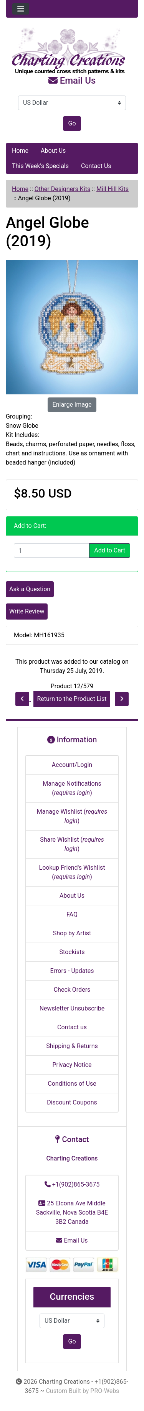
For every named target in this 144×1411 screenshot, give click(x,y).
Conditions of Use (72, 1083)
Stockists (72, 952)
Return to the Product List (71, 698)
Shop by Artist (72, 933)
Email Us (72, 80)
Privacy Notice (71, 1064)
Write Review (26, 611)
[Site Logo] (72, 51)
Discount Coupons (72, 1102)
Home (20, 150)
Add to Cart (109, 550)
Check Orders (72, 989)
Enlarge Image (72, 404)
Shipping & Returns (72, 1046)
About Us (53, 150)
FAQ (72, 914)
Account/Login (72, 764)
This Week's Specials (40, 166)
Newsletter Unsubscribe (72, 1008)
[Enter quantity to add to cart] (51, 550)
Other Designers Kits (62, 189)
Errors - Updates (72, 970)
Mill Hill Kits (112, 189)
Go (72, 123)
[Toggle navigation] (20, 9)
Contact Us (96, 166)
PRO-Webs (104, 1391)
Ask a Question (29, 589)
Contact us (72, 1027)
